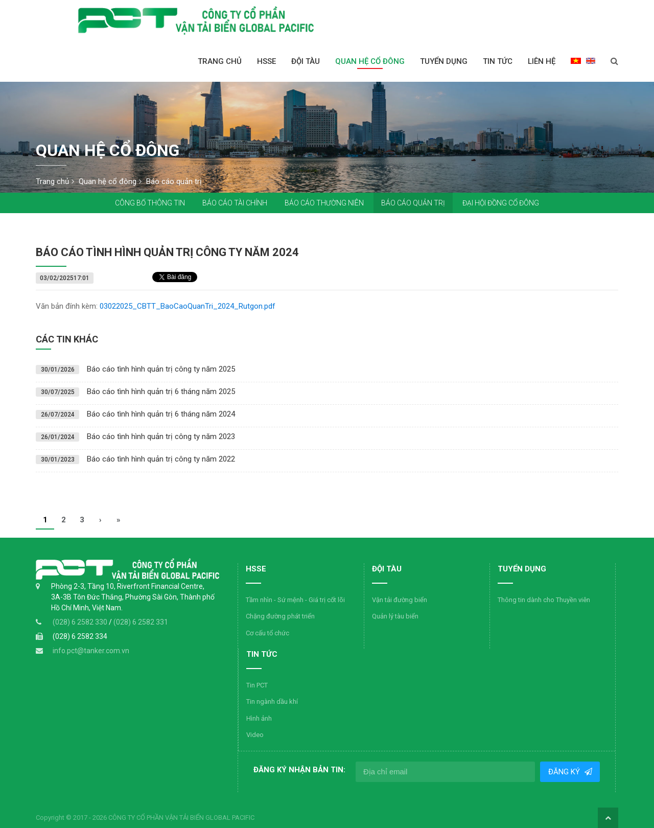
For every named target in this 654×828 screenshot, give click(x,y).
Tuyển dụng (444, 61)
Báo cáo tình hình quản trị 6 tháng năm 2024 (161, 414)
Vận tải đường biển (399, 600)
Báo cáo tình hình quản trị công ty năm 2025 (161, 369)
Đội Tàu (305, 61)
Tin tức (497, 61)
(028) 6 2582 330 (81, 622)
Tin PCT (257, 685)
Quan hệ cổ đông (370, 61)
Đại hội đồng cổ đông (500, 203)
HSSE (266, 61)
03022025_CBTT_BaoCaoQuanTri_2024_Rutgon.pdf (187, 306)
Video (255, 735)
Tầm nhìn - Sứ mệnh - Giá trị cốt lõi (295, 600)
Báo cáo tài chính (234, 203)
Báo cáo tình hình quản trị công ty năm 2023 (161, 436)
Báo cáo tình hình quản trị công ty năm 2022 (161, 459)
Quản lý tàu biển (395, 616)
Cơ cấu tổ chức (267, 633)
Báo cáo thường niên (324, 203)
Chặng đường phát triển (280, 616)
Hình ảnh (259, 718)
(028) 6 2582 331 (140, 622)
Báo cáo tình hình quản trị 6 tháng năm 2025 (161, 391)
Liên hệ (541, 61)
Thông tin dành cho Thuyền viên (544, 600)
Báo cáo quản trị (413, 203)
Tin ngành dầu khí (272, 701)
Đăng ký (564, 771)
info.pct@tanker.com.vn (91, 651)
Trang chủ (220, 61)
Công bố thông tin (150, 203)
